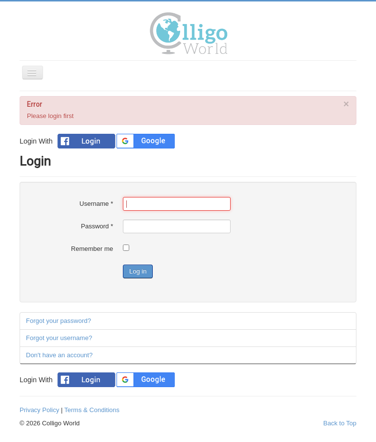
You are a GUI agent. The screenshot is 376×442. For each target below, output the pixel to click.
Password (97, 226)
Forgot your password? (58, 320)
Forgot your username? (59, 338)
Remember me (92, 248)
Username (96, 203)
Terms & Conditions (91, 410)
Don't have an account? (59, 355)
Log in (137, 271)
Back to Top (339, 423)
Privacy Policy (39, 410)
